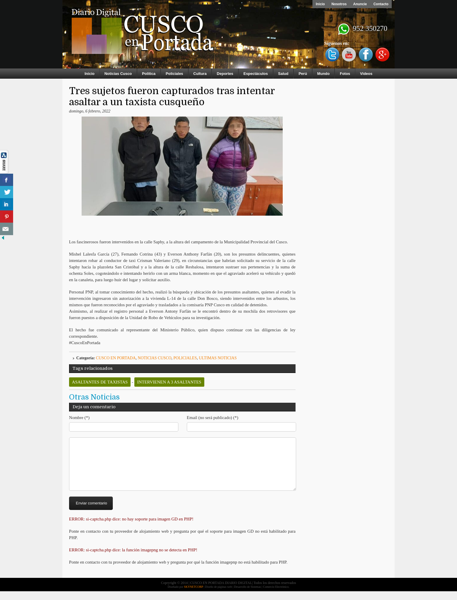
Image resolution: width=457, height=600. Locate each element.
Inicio (318, 4)
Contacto (380, 4)
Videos (366, 73)
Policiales (174, 73)
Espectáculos (255, 73)
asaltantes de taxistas (100, 382)
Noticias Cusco (118, 73)
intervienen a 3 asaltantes (169, 382)
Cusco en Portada (116, 358)
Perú (302, 73)
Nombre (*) (79, 417)
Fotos (345, 73)
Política (148, 73)
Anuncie (359, 4)
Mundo (323, 73)
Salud (283, 73)
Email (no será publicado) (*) (212, 417)
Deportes (225, 73)
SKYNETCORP (193, 595)
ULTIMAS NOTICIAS (218, 358)
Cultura (200, 73)
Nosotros (337, 4)
